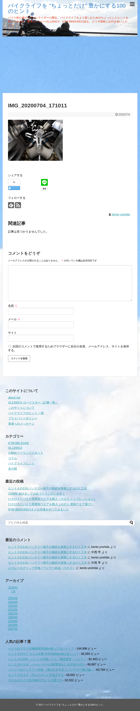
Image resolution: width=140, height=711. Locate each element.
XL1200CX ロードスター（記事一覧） (33, 402)
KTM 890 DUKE (18, 443)
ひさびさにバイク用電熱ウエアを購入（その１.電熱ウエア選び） (51, 504)
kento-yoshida (121, 214)
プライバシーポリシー (22, 418)
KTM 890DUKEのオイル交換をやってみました (38, 509)
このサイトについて (21, 407)
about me (14, 397)
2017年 (13, 628)
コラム (12, 458)
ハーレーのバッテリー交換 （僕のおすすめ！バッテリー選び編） (51, 669)
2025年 (13, 598)
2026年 (13, 587)
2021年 (13, 613)
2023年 (13, 605)
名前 (13, 305)
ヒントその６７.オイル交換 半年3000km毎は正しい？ (43, 653)
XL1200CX (15, 447)
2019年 (13, 621)
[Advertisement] (70, 64)
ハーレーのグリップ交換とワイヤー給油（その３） (41, 568)
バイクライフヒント (21, 463)
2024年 (13, 602)
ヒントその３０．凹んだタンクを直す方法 (36, 675)
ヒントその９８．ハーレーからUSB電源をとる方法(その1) (46, 664)
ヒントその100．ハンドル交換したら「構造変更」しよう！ (47, 659)
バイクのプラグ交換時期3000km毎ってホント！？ (41, 648)
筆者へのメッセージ (21, 423)
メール (14, 319)
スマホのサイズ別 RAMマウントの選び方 (35, 680)
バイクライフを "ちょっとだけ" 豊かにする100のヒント (67, 8)
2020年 (13, 617)
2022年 (13, 609)
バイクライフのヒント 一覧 (26, 413)
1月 (13, 591)
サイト (12, 332)
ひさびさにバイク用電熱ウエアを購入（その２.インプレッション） (52, 498)
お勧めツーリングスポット (25, 452)
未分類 (12, 468)
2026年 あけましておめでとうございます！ (36, 493)
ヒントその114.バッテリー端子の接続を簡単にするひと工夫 (47, 488)
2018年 (13, 625)
